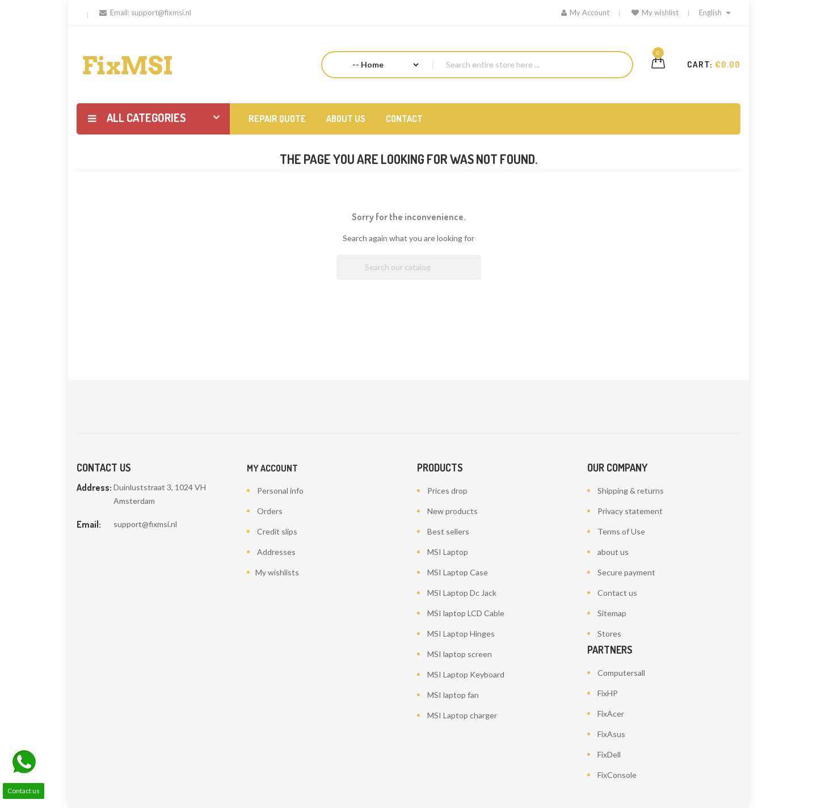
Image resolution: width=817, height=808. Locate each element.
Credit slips (277, 531)
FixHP (607, 693)
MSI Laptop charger (462, 715)
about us (613, 552)
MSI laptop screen (459, 654)
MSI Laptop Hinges (461, 633)
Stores (609, 633)
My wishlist (655, 12)
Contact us (617, 592)
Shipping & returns (630, 490)
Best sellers (448, 531)
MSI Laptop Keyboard (465, 674)
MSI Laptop (447, 552)
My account (272, 468)
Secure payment (626, 572)
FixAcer (610, 713)
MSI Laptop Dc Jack (461, 592)
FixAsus (611, 734)
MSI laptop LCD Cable (465, 613)
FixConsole (617, 775)
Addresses (276, 552)
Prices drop (447, 490)
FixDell (609, 754)
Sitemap (611, 613)
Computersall (621, 672)
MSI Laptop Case (457, 572)
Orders (270, 511)
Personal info (280, 490)
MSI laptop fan (453, 695)
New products (452, 511)
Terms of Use (621, 531)
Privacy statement (630, 511)
